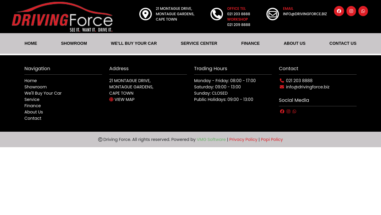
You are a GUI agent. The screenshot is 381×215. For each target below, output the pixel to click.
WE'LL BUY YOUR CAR (134, 43)
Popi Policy (272, 139)
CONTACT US (343, 43)
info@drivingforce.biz (308, 87)
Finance (32, 106)
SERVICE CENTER (199, 43)
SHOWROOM (74, 43)
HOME (30, 43)
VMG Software (211, 139)
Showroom (35, 87)
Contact (32, 118)
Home (30, 81)
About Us (33, 112)
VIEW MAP (122, 99)
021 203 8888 (299, 81)
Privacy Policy (243, 139)
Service (32, 99)
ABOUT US (294, 43)
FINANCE (250, 43)
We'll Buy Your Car (43, 93)
